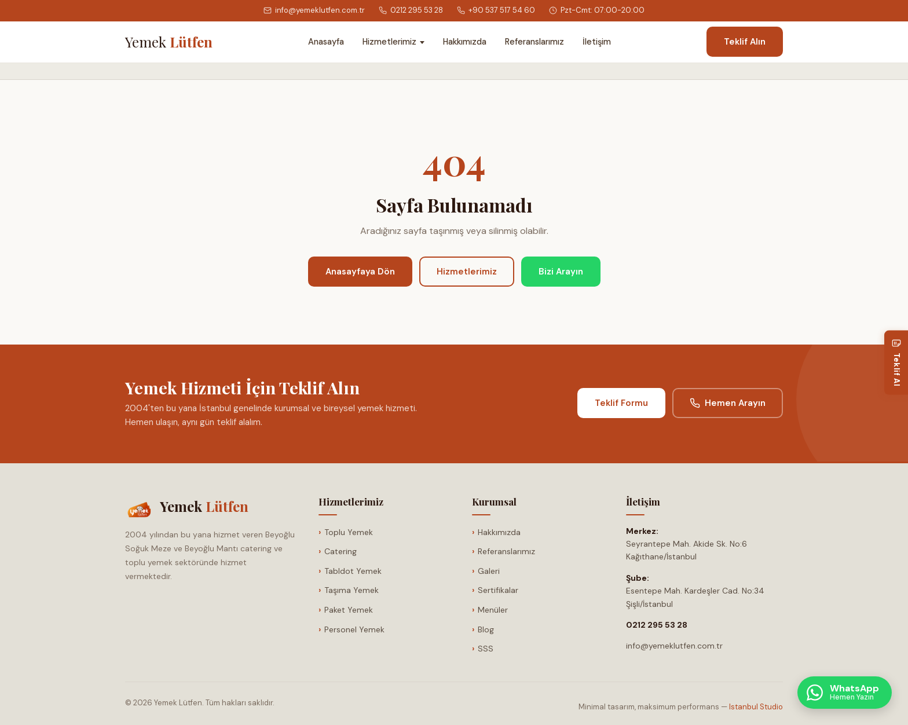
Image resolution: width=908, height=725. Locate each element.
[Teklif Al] (896, 363)
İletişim (597, 41)
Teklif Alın (745, 41)
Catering (340, 551)
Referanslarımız (534, 41)
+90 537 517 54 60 (496, 10)
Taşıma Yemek (351, 590)
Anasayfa (326, 41)
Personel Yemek (354, 629)
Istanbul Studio (756, 707)
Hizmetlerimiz (389, 41)
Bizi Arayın (561, 271)
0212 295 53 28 (411, 10)
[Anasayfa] (169, 42)
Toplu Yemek (348, 532)
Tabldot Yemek (353, 571)
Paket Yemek (348, 610)
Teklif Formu (621, 403)
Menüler (493, 610)
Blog (486, 629)
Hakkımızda (464, 41)
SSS (485, 648)
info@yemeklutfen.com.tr (314, 10)
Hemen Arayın (728, 403)
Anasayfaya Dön (360, 271)
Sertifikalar (498, 590)
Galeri (489, 571)
